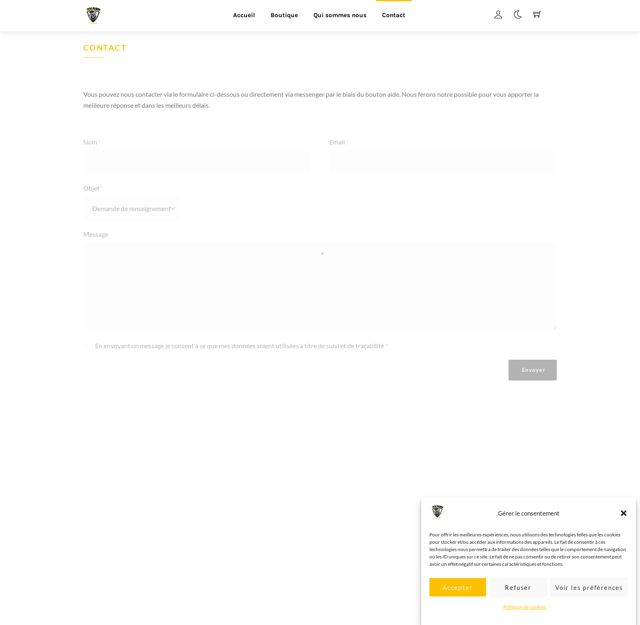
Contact (393, 15)
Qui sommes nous (340, 15)
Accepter (457, 594)
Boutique (284, 15)
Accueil (244, 15)
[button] (624, 521)
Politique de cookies (524, 614)
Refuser (518, 594)
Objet (93, 188)
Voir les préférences (589, 594)
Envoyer (534, 370)
